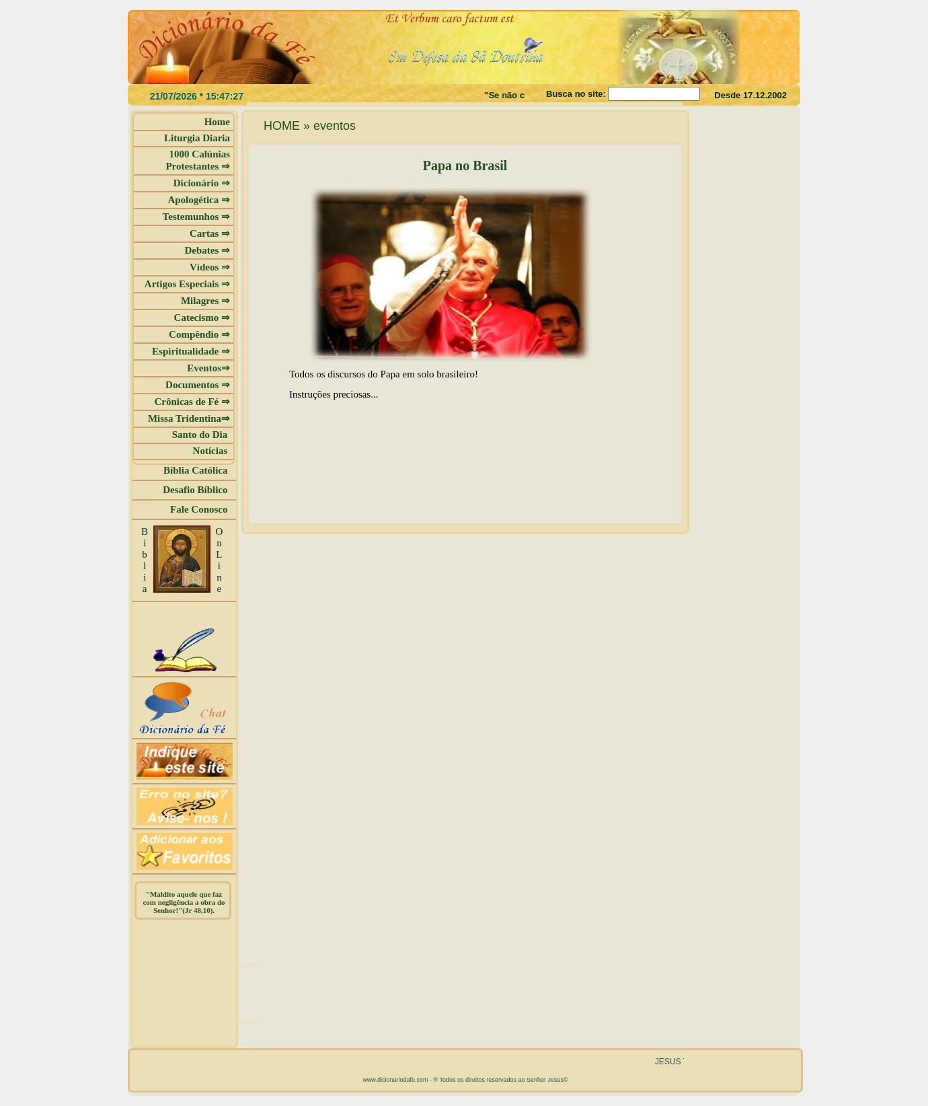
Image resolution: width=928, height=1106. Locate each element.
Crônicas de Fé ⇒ (192, 401)
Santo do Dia (201, 434)
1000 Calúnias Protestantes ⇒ (197, 160)
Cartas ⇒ (210, 233)
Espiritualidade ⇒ (191, 351)
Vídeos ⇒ (210, 267)
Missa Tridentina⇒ (189, 418)
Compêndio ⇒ (199, 334)
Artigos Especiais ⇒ (187, 284)
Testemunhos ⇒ (196, 216)
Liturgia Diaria (197, 138)
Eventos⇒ (208, 368)
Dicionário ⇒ (201, 183)
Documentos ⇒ (197, 384)
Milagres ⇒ (205, 300)
